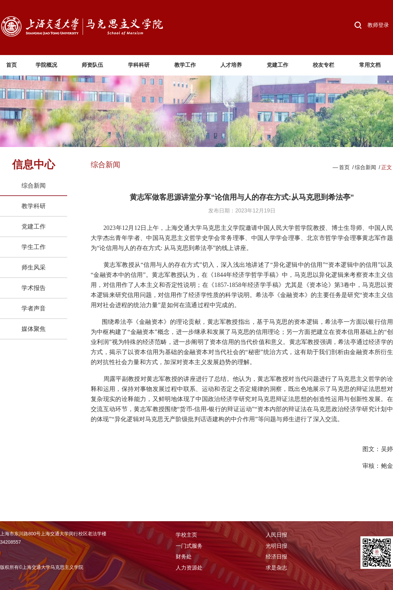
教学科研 (33, 206)
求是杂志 (276, 568)
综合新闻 (33, 185)
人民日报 (276, 535)
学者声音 (33, 308)
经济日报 (276, 556)
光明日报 (276, 546)
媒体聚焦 (33, 329)
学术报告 (33, 288)
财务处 (184, 556)
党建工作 (33, 226)
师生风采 (33, 267)
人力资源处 (189, 568)
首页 (344, 167)
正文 (386, 167)
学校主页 (186, 535)
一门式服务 (189, 546)
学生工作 (33, 247)
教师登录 (378, 25)
